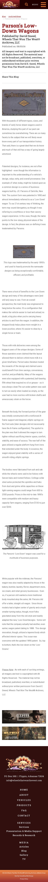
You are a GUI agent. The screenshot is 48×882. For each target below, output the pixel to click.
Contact (24, 815)
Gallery (24, 855)
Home (24, 789)
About (24, 794)
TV (24, 859)
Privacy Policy (24, 879)
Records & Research (24, 835)
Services (24, 822)
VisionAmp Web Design (26, 876)
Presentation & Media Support (24, 831)
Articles (24, 846)
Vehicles (24, 800)
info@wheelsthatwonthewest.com (24, 780)
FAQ (24, 810)
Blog (24, 850)
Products (24, 805)
